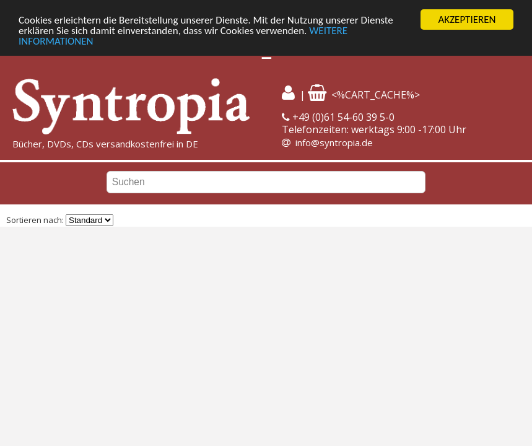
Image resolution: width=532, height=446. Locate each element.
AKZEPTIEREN (466, 19)
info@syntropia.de (334, 142)
